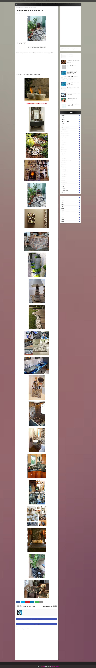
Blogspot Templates (55, 666)
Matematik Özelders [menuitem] (67, 4)
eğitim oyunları (71, 131)
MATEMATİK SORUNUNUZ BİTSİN (73, 93)
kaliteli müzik (71, 149)
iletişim (55, 1)
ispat (71, 148)
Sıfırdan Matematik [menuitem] (56, 4)
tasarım (22, 7)
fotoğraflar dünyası (71, 135)
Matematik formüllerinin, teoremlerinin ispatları (72, 72)
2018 (71, 215)
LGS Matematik (36, 1)
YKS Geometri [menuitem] (30, 4)
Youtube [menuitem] (75, 4)
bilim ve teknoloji (71, 127)
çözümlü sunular (71, 190)
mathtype (71, 162)
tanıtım (71, 178)
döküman (71, 129)
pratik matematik (71, 172)
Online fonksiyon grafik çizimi (73, 87)
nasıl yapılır (71, 164)
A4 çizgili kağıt (70, 54)
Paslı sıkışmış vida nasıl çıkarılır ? (73, 61)
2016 (71, 219)
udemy (71, 184)
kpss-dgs (71, 153)
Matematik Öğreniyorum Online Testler (73, 83)
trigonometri (71, 182)
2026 (71, 198)
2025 (71, 200)
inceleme (71, 143)
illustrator (71, 141)
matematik (71, 158)
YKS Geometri (29, 1)
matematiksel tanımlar (71, 160)
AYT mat (71, 115)
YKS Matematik (23, 1)
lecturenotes (71, 156)
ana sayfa (17, 1)
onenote (71, 166)
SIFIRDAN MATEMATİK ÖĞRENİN (36, 47)
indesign (71, 145)
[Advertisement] (25, 64)
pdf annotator (71, 168)
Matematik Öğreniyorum (72, 98)
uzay (71, 186)
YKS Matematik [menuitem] (22, 4)
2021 (71, 208)
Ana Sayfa (18, 7)
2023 (71, 204)
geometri (71, 137)
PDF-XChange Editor (71, 121)
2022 (71, 206)
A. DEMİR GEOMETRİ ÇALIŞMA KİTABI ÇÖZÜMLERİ (72, 77)
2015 (71, 221)
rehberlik (71, 176)
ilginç (71, 139)
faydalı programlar (71, 133)
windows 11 (71, 188)
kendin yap (71, 151)
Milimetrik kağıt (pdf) (71, 65)
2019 (71, 213)
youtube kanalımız (65, 49)
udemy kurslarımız (74, 49)
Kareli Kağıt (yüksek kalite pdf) (73, 104)
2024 (71, 202)
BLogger (43, 666)
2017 (71, 217)
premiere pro (71, 174)
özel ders (71, 192)
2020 (71, 210)
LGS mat (71, 119)
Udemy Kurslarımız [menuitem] (46, 4)
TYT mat (71, 123)
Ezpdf (71, 117)
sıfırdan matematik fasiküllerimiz (46, 1)
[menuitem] (16, 4)
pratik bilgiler (71, 170)
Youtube (71, 125)
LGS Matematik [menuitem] (37, 4)
